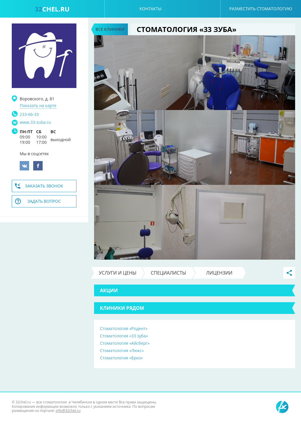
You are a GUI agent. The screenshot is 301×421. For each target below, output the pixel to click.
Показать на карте (38, 105)
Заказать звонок (44, 186)
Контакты (150, 8)
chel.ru (52, 8)
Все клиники (110, 29)
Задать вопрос (44, 201)
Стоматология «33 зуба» (124, 336)
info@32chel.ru (68, 410)
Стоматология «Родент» (124, 328)
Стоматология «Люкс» (122, 350)
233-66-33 (29, 114)
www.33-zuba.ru (35, 122)
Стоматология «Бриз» (121, 358)
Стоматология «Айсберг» (125, 343)
